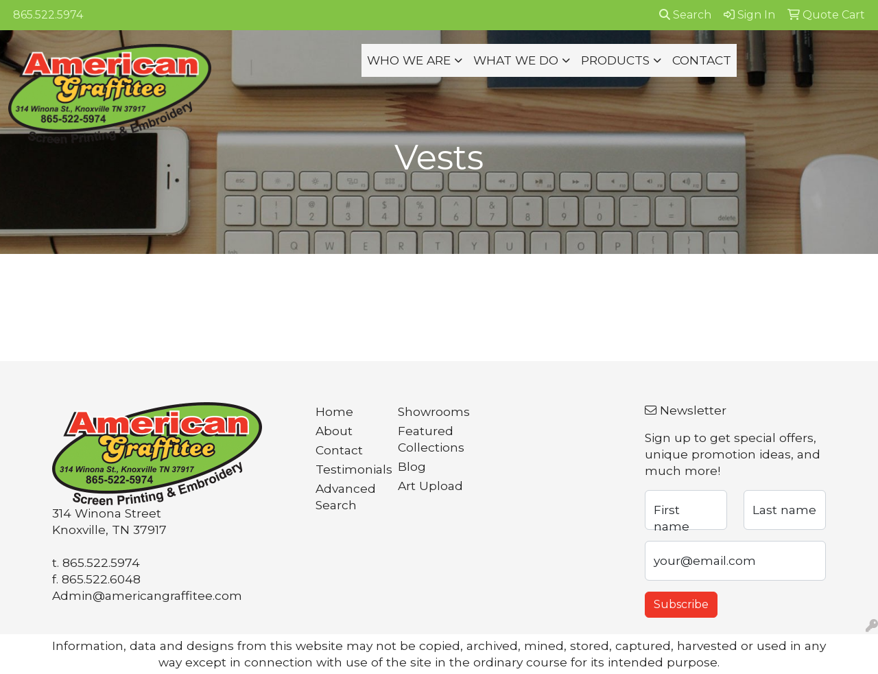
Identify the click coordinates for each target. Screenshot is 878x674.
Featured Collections (431, 438)
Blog (412, 466)
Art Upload (430, 485)
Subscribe (681, 604)
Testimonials (348, 469)
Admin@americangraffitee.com (147, 595)
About (334, 430)
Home (334, 411)
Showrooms (431, 411)
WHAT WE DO (515, 60)
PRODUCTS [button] (615, 60)
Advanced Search (346, 496)
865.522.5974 (48, 14)
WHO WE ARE (409, 60)
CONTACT (701, 60)
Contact (339, 450)
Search (685, 14)
